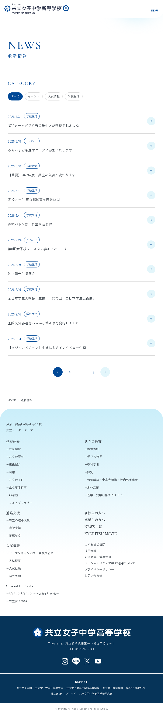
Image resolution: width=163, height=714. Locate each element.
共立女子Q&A (18, 601)
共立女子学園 (24, 688)
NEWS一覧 (93, 526)
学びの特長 (94, 456)
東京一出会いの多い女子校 (24, 424)
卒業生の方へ (94, 519)
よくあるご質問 (94, 544)
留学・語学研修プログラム (105, 495)
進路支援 (13, 512)
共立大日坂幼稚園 (113, 688)
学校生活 (74, 96)
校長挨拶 (15, 449)
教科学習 (93, 464)
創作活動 (93, 487)
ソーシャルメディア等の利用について (109, 563)
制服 (12, 472)
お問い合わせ (93, 575)
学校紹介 (13, 441)
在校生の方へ (94, 512)
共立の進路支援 (19, 520)
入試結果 (15, 568)
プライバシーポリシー (99, 569)
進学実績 (15, 528)
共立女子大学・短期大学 (49, 688)
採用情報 (90, 551)
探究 (90, 472)
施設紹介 (15, 464)
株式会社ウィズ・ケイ (63, 694)
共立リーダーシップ (19, 430)
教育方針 (93, 449)
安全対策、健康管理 (97, 557)
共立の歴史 (16, 456)
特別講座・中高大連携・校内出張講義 (112, 480)
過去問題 (15, 576)
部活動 (13, 495)
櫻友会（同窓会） (136, 688)
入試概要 (15, 560)
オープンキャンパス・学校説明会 (31, 553)
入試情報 (54, 96)
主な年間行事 (18, 487)
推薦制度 (15, 535)
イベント (34, 96)
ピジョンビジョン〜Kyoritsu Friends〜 (34, 593)
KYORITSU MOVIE (100, 533)
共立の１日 (16, 480)
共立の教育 (92, 441)
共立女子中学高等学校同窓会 (95, 694)
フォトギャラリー (21, 503)
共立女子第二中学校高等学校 (82, 688)
